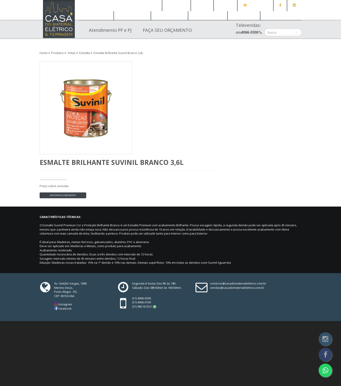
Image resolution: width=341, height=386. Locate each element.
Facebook (65, 255)
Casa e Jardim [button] (281, 15)
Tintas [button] (244, 15)
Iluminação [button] (208, 15)
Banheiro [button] (169, 15)
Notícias (202, 5)
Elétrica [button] (96, 15)
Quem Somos (176, 5)
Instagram (65, 251)
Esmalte (84, 53)
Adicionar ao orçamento (148, 102)
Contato (225, 5)
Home (152, 5)
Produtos (57, 53)
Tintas (71, 53)
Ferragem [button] (132, 15)
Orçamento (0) (255, 5)
